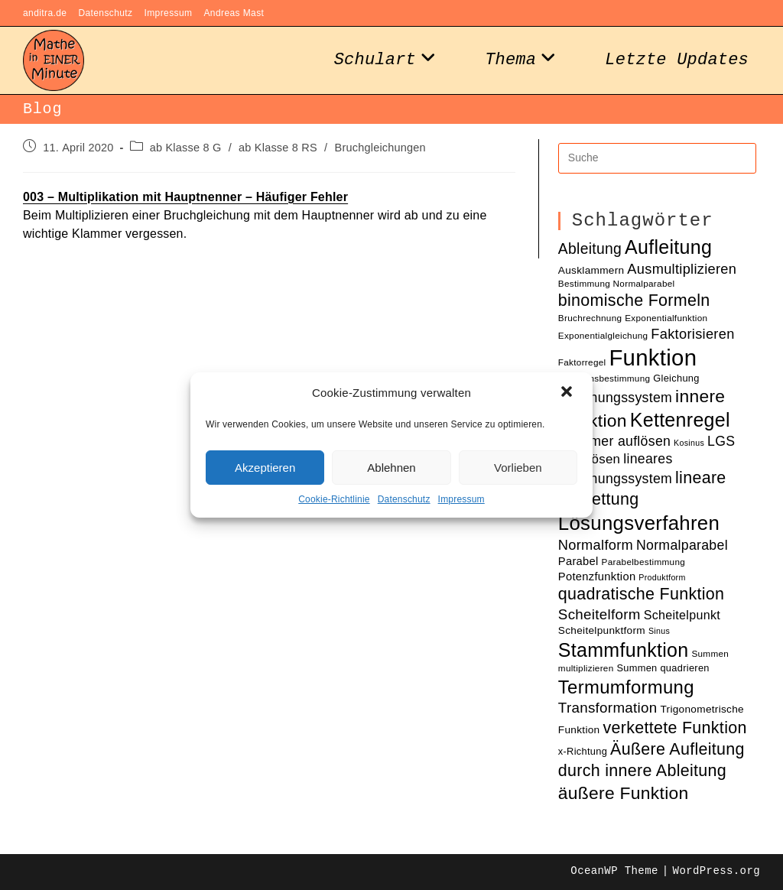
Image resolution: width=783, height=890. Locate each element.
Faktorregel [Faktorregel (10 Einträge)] (582, 362)
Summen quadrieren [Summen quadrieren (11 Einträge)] (662, 668)
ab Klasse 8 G (186, 147)
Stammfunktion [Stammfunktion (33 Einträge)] (623, 650)
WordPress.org (716, 871)
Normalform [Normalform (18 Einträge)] (595, 545)
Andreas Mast (233, 13)
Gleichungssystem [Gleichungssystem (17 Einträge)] (615, 397)
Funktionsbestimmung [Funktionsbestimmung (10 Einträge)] (604, 378)
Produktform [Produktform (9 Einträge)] (661, 577)
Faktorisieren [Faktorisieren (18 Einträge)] (692, 334)
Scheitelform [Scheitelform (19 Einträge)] (599, 614)
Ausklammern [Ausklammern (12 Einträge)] (591, 270)
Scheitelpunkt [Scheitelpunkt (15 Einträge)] (682, 615)
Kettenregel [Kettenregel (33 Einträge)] (680, 419)
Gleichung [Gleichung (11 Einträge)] (676, 378)
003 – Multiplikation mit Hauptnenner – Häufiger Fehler (185, 196)
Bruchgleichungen (380, 147)
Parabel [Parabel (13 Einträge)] (578, 561)
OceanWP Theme (614, 871)
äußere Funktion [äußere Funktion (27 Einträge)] (623, 793)
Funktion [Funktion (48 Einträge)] (653, 357)
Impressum (461, 499)
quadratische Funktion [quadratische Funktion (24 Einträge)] (641, 594)
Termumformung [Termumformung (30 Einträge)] (626, 687)
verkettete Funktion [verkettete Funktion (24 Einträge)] (674, 728)
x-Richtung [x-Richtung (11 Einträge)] (582, 751)
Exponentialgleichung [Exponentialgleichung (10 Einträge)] (603, 335)
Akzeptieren (265, 467)
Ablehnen (391, 467)
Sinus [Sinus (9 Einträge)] (659, 630)
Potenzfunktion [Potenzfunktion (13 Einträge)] (597, 576)
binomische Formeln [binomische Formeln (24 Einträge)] (634, 300)
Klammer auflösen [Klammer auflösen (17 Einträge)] (614, 441)
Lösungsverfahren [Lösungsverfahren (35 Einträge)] (639, 523)
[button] (568, 393)
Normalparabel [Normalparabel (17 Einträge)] (682, 545)
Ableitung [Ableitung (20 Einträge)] (590, 249)
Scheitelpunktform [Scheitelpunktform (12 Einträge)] (601, 630)
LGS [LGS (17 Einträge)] (721, 441)
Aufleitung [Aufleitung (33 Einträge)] (668, 247)
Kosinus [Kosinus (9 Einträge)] (689, 442)
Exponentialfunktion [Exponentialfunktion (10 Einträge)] (666, 318)
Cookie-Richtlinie (333, 499)
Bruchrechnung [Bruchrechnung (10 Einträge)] (590, 318)
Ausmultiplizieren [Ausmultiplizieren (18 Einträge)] (681, 269)
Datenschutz (404, 499)
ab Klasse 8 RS (278, 147)
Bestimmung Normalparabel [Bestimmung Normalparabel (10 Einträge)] (616, 283)
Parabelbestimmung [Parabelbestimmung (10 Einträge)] (643, 562)
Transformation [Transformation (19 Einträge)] (608, 708)
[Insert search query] (657, 158)
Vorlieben (518, 467)
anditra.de (45, 13)
